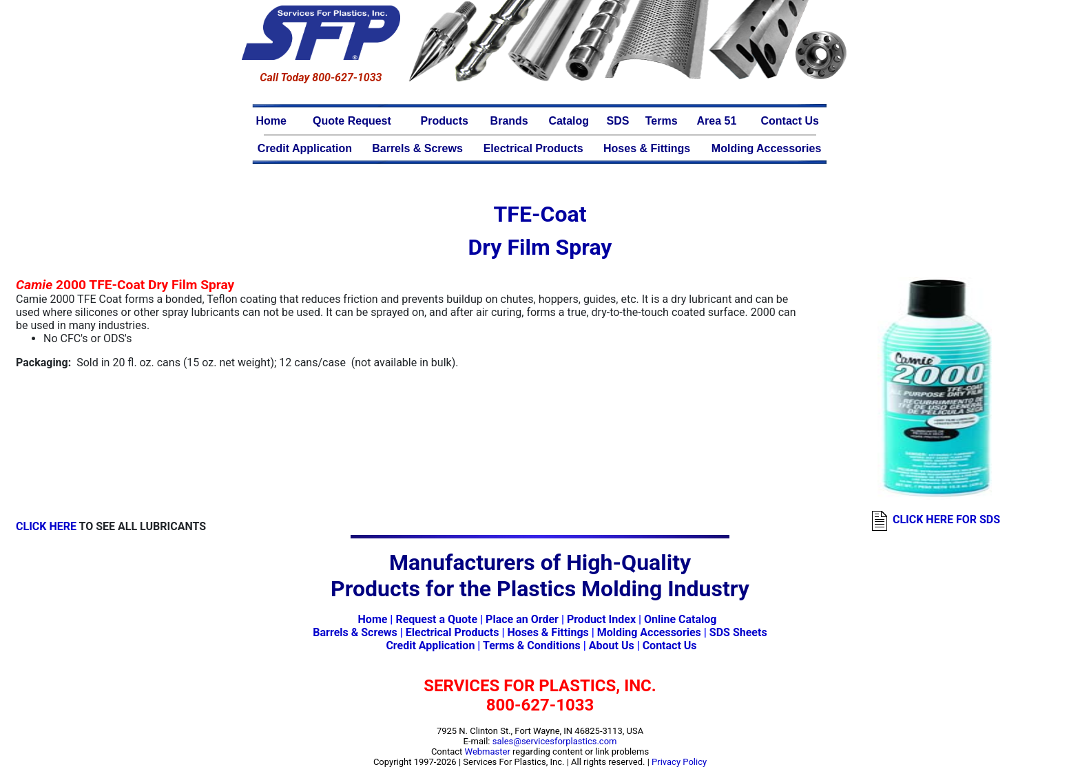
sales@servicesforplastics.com (554, 741)
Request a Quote (436, 619)
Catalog (568, 121)
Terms (661, 121)
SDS (618, 121)
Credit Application (305, 148)
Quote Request (352, 121)
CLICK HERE (46, 526)
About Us (611, 645)
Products (444, 121)
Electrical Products (533, 148)
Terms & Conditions (532, 645)
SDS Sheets (738, 632)
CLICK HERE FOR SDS (946, 519)
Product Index (601, 619)
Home (271, 121)
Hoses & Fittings (646, 148)
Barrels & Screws (417, 148)
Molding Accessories (766, 148)
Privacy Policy (679, 762)
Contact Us (789, 121)
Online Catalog (680, 619)
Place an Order (522, 619)
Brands (509, 121)
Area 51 (717, 121)
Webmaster (487, 751)
